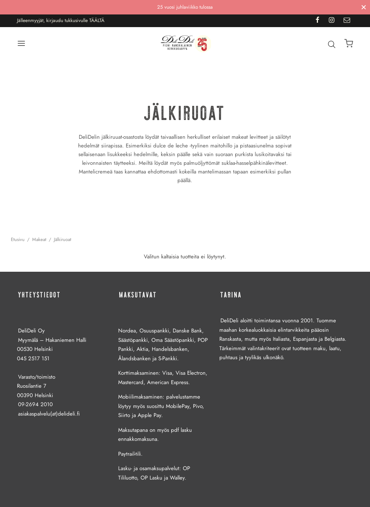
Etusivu (18, 239)
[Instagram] (331, 20)
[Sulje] (363, 7)
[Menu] (21, 43)
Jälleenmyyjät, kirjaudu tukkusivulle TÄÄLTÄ (60, 20)
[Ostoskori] (348, 43)
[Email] (347, 20)
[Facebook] (317, 20)
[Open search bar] (331, 44)
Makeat (39, 239)
